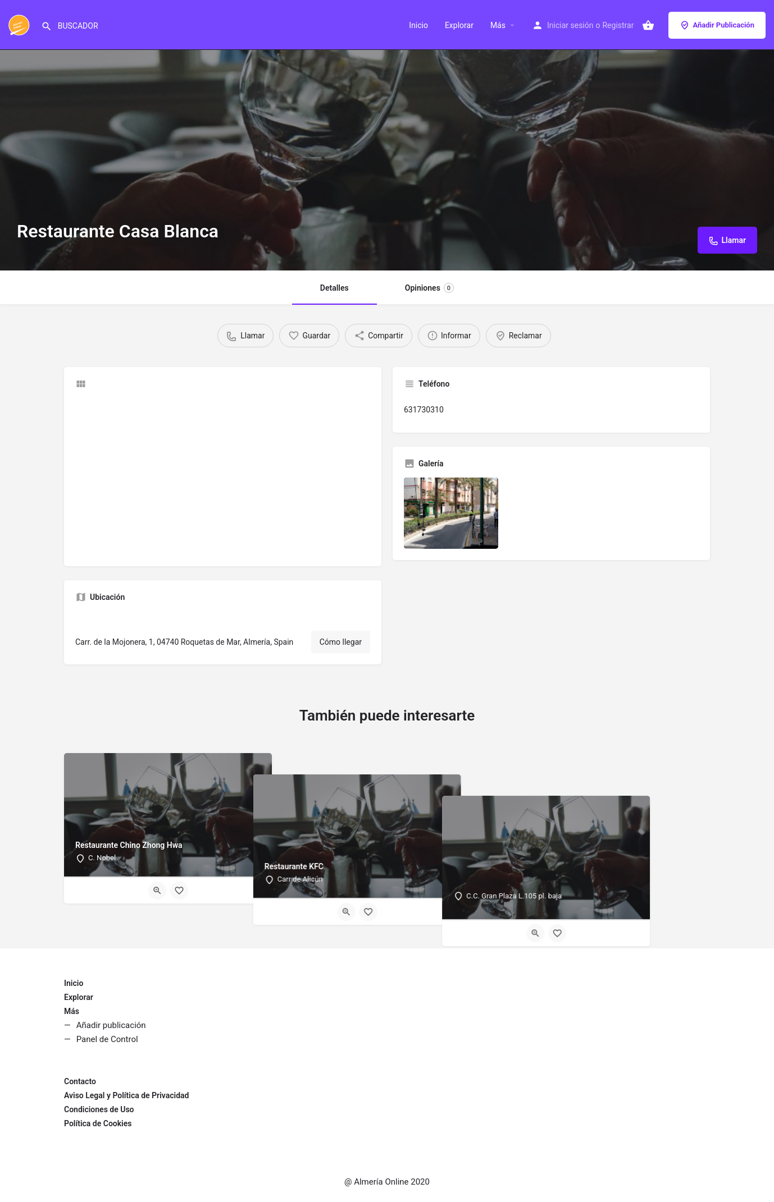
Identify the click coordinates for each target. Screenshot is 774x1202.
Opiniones (429, 288)
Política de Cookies (97, 1123)
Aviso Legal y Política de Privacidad (126, 1095)
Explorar (459, 25)
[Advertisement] (222, 476)
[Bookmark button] (179, 891)
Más (498, 25)
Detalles (334, 287)
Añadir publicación (111, 1025)
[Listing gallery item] (451, 513)
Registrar (618, 25)
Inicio (418, 25)
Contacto (80, 1081)
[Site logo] (20, 24)
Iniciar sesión (570, 25)
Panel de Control (107, 1039)
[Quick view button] (157, 891)
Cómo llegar (341, 641)
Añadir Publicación (717, 25)
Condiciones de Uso (99, 1109)
